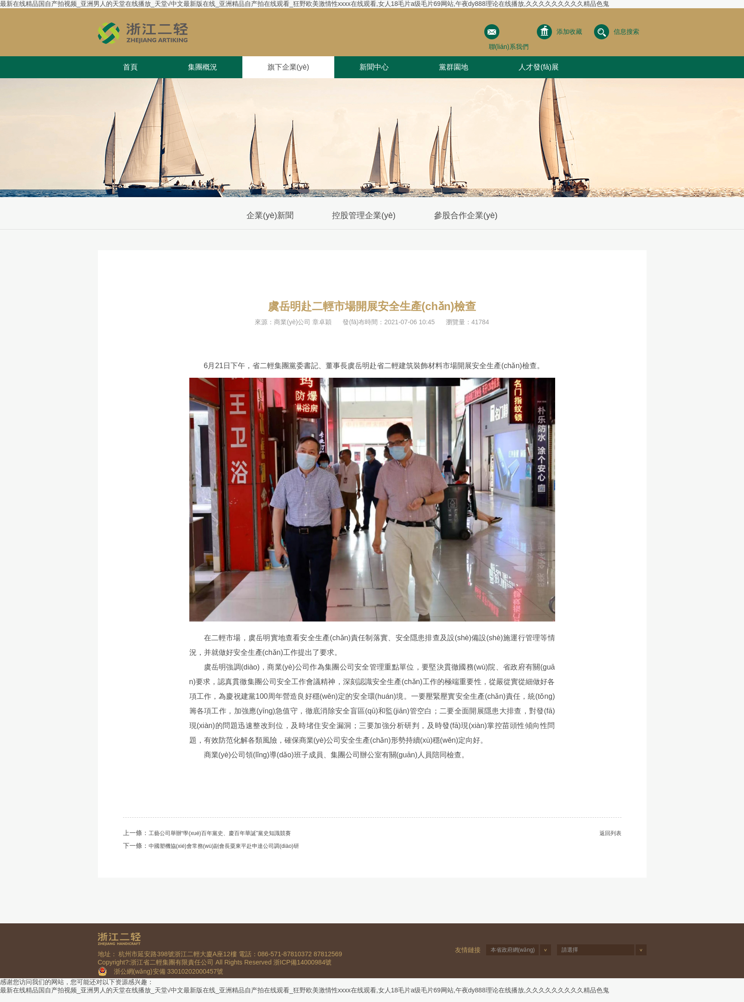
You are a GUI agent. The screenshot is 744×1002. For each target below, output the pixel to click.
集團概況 (202, 67)
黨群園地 (453, 67)
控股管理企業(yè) (364, 215)
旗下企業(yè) (289, 67)
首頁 (130, 67)
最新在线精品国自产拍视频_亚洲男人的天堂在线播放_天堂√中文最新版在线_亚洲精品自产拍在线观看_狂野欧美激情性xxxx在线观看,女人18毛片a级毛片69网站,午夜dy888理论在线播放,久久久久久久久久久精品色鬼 (304, 3)
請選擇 (570, 950)
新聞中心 (374, 67)
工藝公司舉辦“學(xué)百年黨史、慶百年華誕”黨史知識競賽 (220, 833)
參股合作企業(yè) (466, 215)
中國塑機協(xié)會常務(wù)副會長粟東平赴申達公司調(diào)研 (224, 846)
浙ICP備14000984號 (302, 962)
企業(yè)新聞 (270, 215)
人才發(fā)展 (539, 67)
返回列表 (610, 833)
